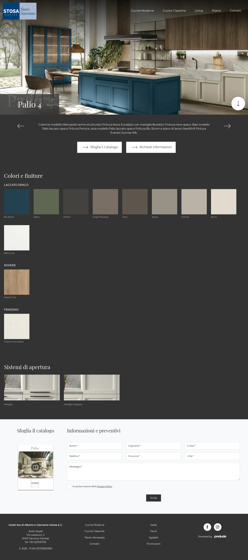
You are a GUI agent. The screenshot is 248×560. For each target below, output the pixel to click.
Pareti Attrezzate (95, 537)
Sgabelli (153, 537)
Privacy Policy (104, 486)
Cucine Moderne (142, 10)
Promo (216, 10)
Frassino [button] (11, 309)
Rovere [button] (10, 265)
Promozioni (153, 544)
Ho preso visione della (92, 486)
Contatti (235, 10)
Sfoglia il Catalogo (99, 147)
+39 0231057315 (37, 542)
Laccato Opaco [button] (16, 185)
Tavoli (153, 531)
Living (199, 10)
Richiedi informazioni (151, 147)
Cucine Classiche (174, 10)
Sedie (153, 524)
